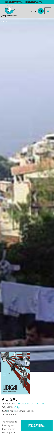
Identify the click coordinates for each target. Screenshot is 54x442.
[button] (47, 11)
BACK (4, 21)
